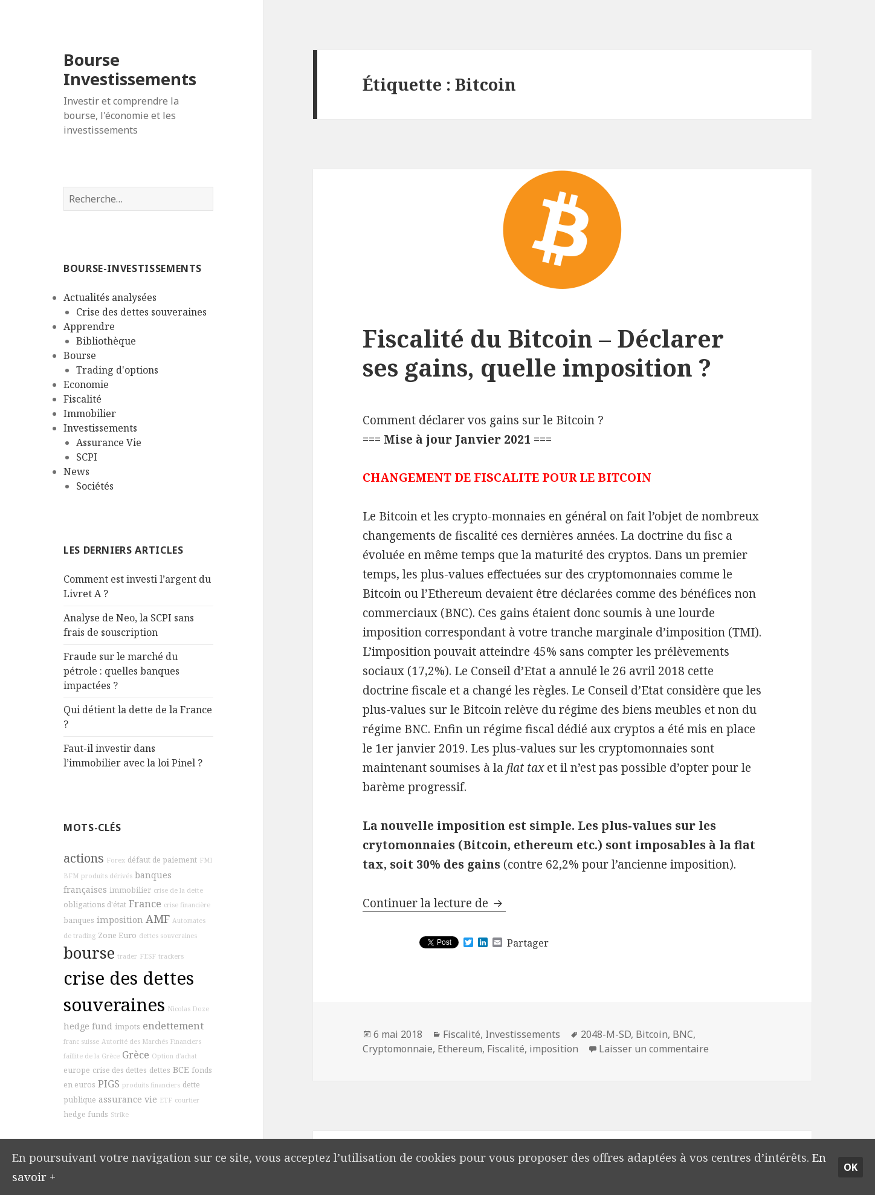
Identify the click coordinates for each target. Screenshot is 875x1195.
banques (78, 920)
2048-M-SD (606, 1034)
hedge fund (87, 1026)
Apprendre (89, 326)
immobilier (130, 890)
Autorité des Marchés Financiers (151, 1041)
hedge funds (85, 1114)
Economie (86, 384)
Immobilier (89, 413)
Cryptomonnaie (398, 1048)
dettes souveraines (168, 935)
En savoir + (42, 1176)
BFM (71, 876)
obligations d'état (94, 904)
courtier (187, 1100)
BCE (181, 1069)
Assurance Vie (108, 442)
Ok (850, 1166)
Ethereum (460, 1048)
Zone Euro (117, 935)
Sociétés (95, 486)
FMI (205, 860)
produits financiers (151, 1085)
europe (76, 1070)
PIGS (109, 1083)
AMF (158, 919)
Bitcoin (652, 1034)
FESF (148, 956)
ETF (166, 1100)
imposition (120, 919)
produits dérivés (106, 876)
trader (127, 956)
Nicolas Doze (188, 1009)
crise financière (187, 905)
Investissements (100, 428)
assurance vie (127, 1099)
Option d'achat (174, 1056)
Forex (115, 860)
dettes (159, 1070)
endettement (173, 1025)
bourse (89, 952)
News (76, 471)
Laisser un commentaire (654, 1048)
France (145, 903)
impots (127, 1027)
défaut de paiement (162, 860)
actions (83, 858)
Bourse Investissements (129, 69)
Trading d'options (117, 370)
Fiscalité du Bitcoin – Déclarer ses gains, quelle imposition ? (543, 352)
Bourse (79, 355)
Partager (528, 943)
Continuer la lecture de (434, 903)
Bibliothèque (106, 341)
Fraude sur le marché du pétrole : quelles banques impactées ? (121, 671)
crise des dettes (119, 1070)
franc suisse (81, 1041)
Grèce (135, 1054)
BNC (683, 1034)
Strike (120, 1114)
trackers (171, 956)
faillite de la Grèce (91, 1056)
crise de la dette (178, 890)
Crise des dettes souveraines (141, 312)
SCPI (86, 457)
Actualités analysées (110, 297)
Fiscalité (82, 399)
